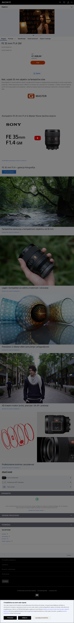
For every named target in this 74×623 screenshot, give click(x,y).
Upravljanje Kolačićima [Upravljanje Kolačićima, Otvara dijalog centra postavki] (41, 618)
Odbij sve (24, 618)
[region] (37, 611)
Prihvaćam (10, 618)
